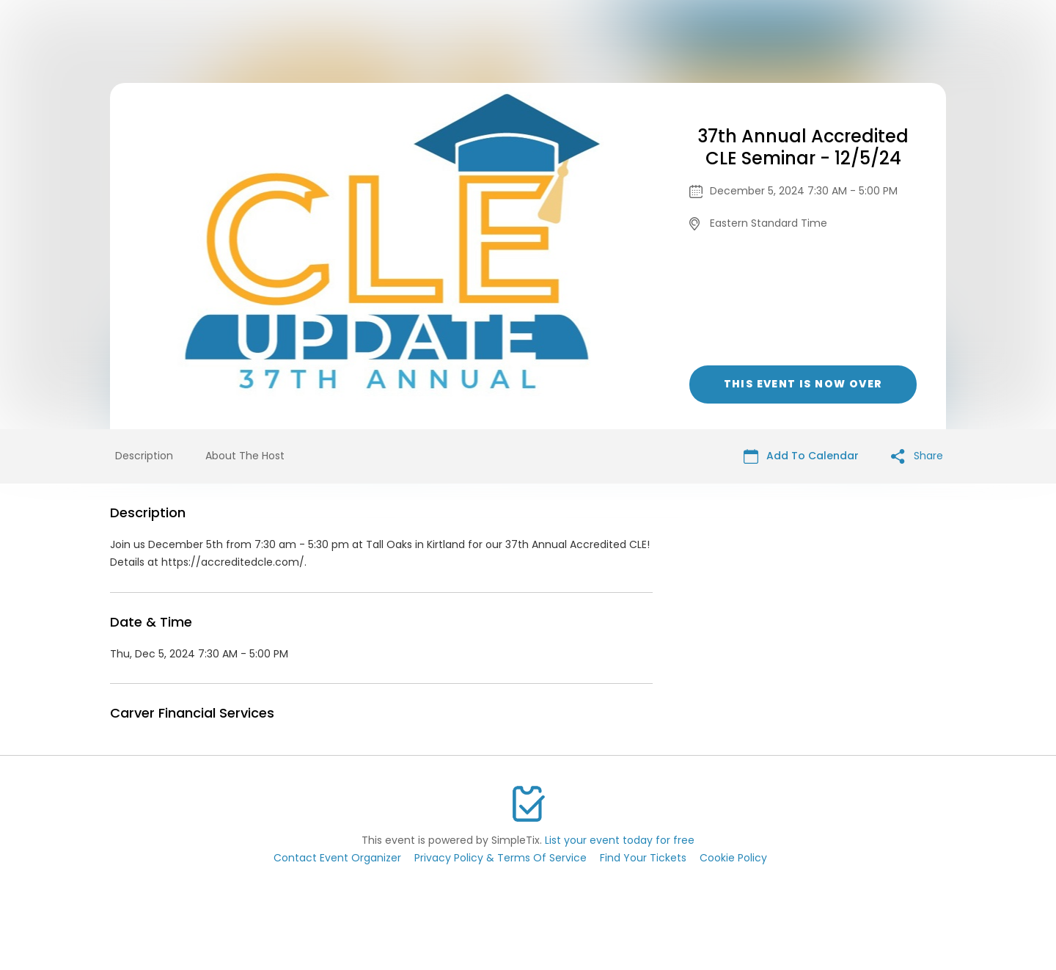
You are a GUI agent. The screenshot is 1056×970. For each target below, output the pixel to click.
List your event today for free (619, 840)
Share (917, 456)
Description (144, 455)
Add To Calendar (801, 456)
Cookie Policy (733, 857)
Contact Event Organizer (337, 857)
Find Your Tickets (643, 857)
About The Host (245, 455)
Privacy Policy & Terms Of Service (500, 857)
